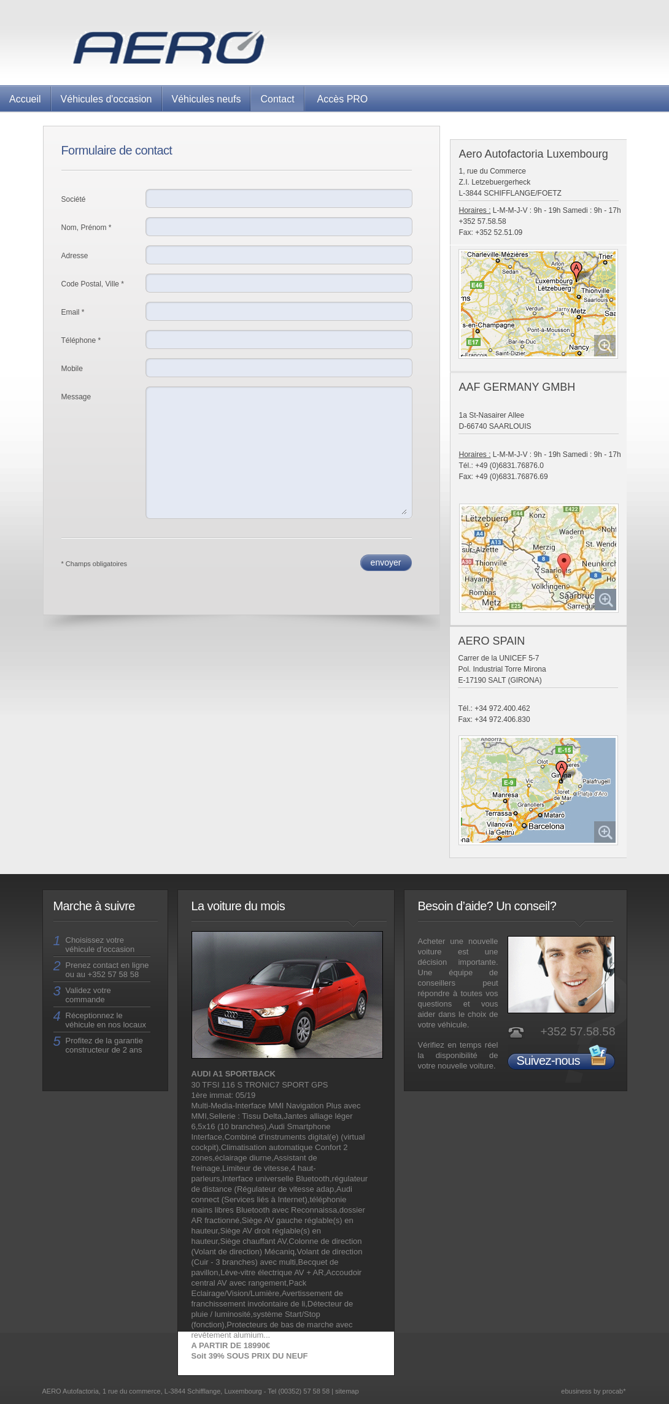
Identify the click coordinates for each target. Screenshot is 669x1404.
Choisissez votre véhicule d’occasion (100, 944)
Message (76, 397)
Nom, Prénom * (86, 227)
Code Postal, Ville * (93, 284)
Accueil (25, 99)
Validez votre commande (88, 995)
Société (73, 199)
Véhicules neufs (206, 99)
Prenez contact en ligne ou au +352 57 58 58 (107, 970)
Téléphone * (81, 340)
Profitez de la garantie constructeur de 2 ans (104, 1045)
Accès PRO (342, 99)
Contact (277, 99)
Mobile (72, 368)
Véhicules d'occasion (106, 99)
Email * (73, 312)
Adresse (74, 255)
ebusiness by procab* (593, 1391)
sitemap (347, 1391)
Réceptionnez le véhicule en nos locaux (106, 1020)
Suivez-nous (548, 1060)
